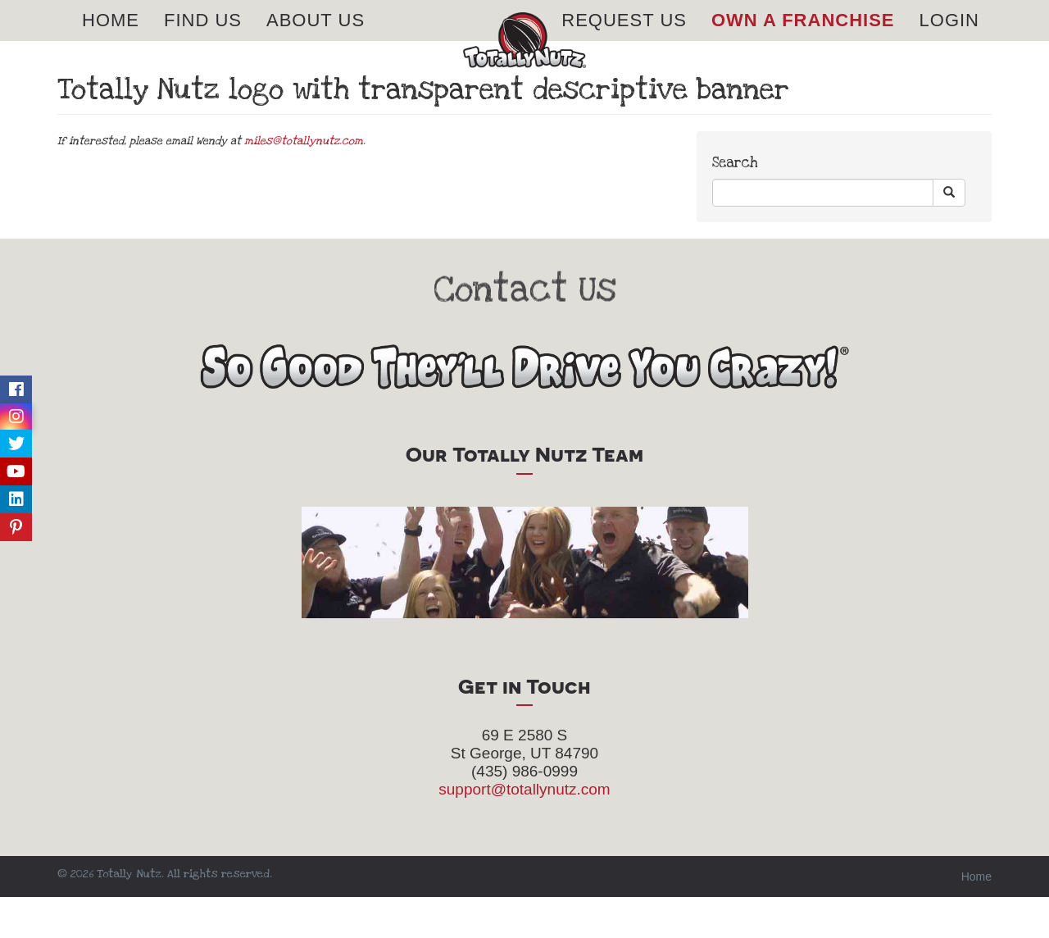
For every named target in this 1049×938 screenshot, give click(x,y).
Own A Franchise (803, 40)
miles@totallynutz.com (303, 182)
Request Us (624, 40)
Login (949, 40)
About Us (315, 40)
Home (110, 40)
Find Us (203, 40)
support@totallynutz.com (524, 830)
